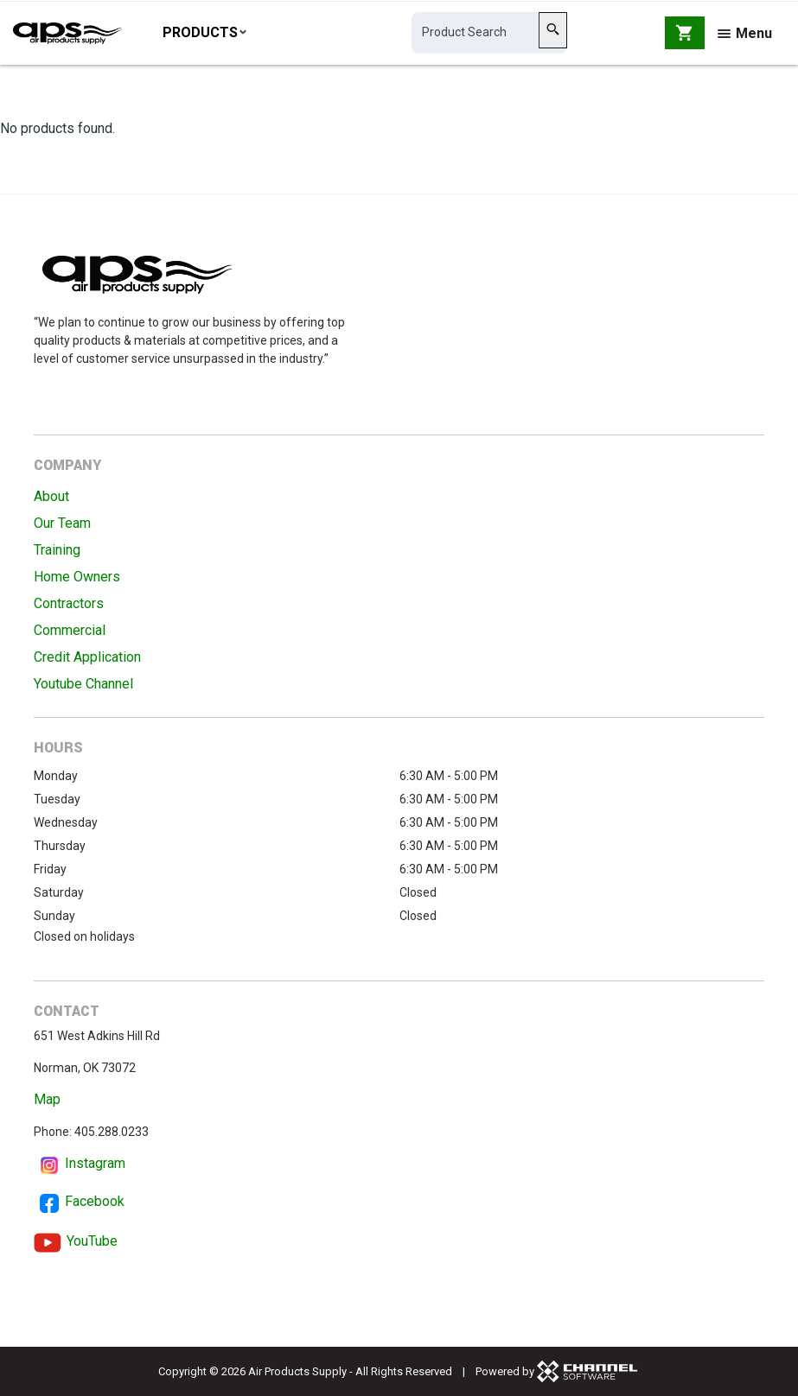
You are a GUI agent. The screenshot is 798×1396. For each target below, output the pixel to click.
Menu (745, 37)
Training (57, 550)
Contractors (69, 603)
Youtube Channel (83, 684)
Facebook (94, 1201)
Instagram (95, 1163)
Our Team (62, 523)
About (51, 496)
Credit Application (87, 657)
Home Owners (77, 576)
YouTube (92, 1241)
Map (47, 1099)
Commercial (69, 630)
